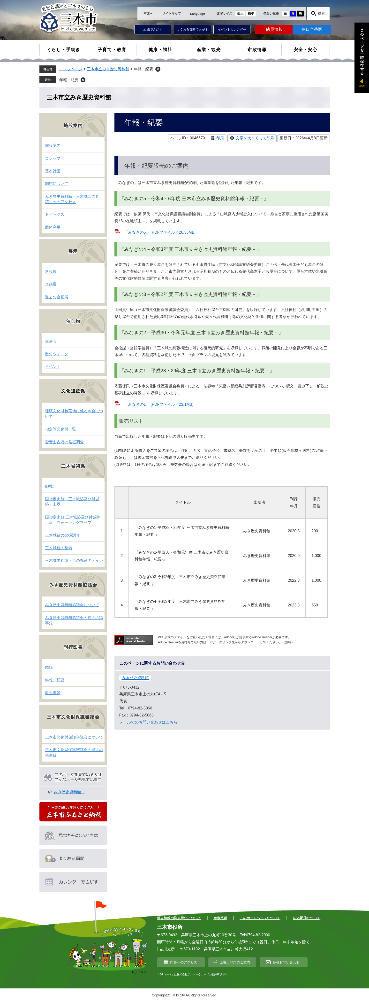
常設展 (51, 272)
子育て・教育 (112, 49)
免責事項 (220, 918)
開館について (56, 184)
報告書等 (52, 693)
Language (197, 14)
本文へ (148, 13)
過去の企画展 (56, 297)
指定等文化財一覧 (60, 429)
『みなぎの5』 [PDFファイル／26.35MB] (160, 232)
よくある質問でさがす (192, 29)
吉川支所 (167, 949)
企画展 (51, 284)
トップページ (71, 69)
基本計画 (52, 171)
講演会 (51, 341)
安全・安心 (305, 49)
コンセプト (54, 158)
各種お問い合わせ (286, 962)
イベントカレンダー (232, 29)
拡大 (240, 13)
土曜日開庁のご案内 (235, 962)
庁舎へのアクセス (183, 962)
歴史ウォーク (56, 354)
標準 (251, 13)
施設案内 (52, 145)
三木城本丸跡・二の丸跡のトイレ (74, 560)
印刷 (220, 138)
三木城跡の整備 (58, 548)
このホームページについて (260, 918)
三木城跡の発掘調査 (62, 535)
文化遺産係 (73, 391)
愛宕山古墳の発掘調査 (64, 442)
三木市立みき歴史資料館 (108, 69)
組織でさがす (152, 29)
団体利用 (52, 227)
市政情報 (257, 49)
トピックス (54, 214)
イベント (52, 367)
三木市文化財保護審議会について (74, 737)
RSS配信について (307, 918)
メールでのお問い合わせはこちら (148, 722)
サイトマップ (171, 13)
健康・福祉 (161, 49)
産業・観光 (209, 49)
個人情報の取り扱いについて (179, 918)
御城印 (51, 486)
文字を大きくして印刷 (255, 138)
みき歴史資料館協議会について (72, 605)
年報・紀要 (69, 80)
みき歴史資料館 (135, 678)
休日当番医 (311, 29)
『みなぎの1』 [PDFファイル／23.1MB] (158, 404)
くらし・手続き (64, 49)
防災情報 (274, 29)
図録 (49, 667)
